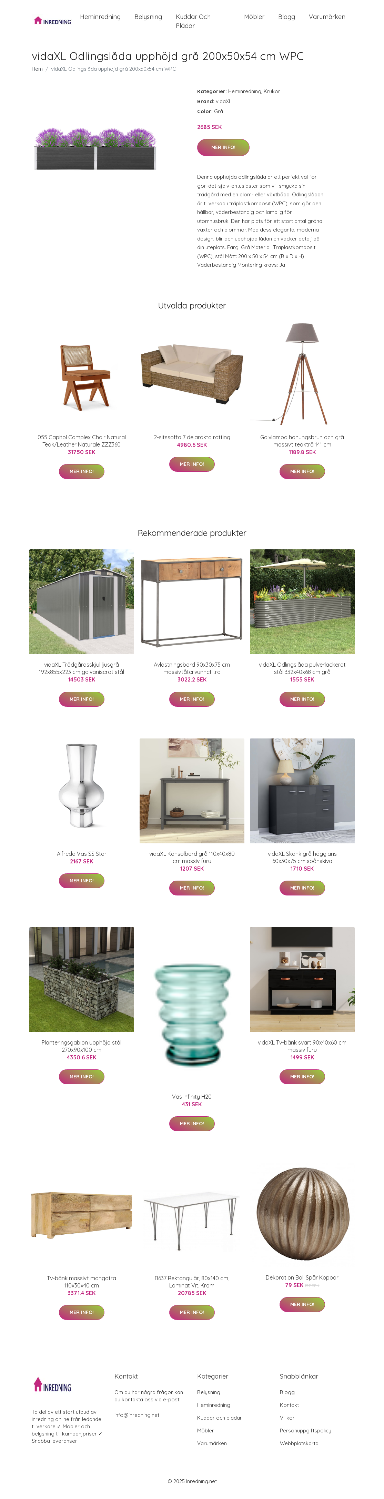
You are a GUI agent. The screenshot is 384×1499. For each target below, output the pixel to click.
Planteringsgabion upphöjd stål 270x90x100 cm (81, 1052)
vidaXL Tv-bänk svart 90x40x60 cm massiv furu (302, 1052)
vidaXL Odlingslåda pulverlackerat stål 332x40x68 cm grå (302, 674)
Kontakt (289, 1411)
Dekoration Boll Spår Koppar (302, 1283)
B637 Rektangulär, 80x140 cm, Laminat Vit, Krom (192, 1288)
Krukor (272, 97)
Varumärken (327, 20)
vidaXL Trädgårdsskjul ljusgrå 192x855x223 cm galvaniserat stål (81, 674)
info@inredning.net (136, 1421)
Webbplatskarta (299, 1449)
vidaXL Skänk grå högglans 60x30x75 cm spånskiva (302, 863)
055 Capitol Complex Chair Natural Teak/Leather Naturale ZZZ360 (82, 447)
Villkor (287, 1423)
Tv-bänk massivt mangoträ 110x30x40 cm (81, 1288)
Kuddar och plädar (193, 24)
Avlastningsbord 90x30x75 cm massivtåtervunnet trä (192, 674)
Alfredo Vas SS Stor (82, 859)
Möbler (254, 20)
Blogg (286, 20)
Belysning (148, 20)
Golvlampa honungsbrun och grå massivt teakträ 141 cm (302, 447)
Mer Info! (223, 153)
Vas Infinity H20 (192, 1102)
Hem (37, 74)
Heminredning (100, 20)
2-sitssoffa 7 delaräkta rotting (192, 443)
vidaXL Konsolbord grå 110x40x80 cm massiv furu (192, 863)
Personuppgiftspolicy (305, 1436)
